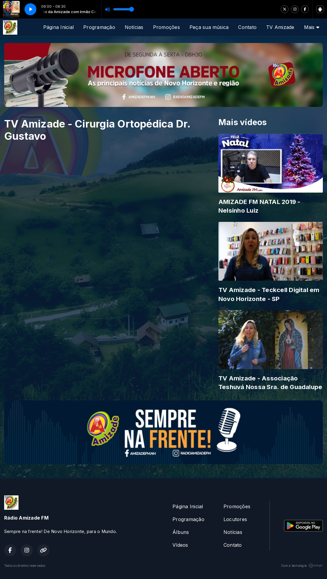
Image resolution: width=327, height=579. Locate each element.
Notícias (134, 27)
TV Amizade (280, 27)
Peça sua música (209, 27)
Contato (247, 27)
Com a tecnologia (302, 565)
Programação (99, 27)
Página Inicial (58, 27)
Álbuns (180, 532)
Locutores (235, 519)
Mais (311, 27)
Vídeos (180, 545)
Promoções (166, 27)
